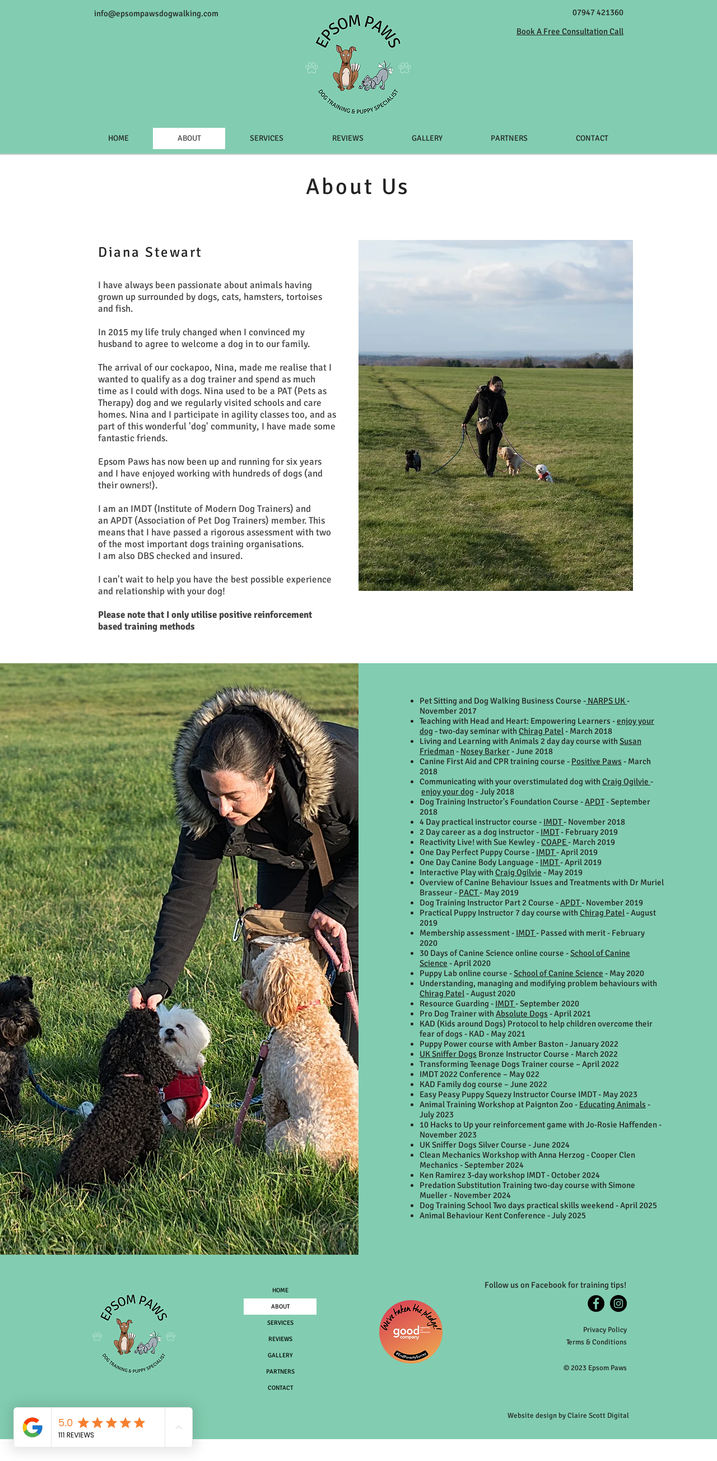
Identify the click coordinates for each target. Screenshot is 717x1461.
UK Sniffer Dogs (448, 1054)
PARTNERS (280, 1371)
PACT (469, 892)
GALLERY (280, 1355)
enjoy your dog (447, 792)
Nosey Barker (485, 751)
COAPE (554, 842)
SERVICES (280, 1322)
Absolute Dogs (522, 1014)
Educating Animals (612, 1104)
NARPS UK (606, 701)
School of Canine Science (558, 973)
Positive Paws (596, 761)
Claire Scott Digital (598, 1415)
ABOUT (280, 1306)
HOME (280, 1290)
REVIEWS (280, 1339)
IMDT (142, 509)
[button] (266, 138)
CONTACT (280, 1387)
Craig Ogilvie (626, 781)
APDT (122, 520)
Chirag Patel (541, 731)
